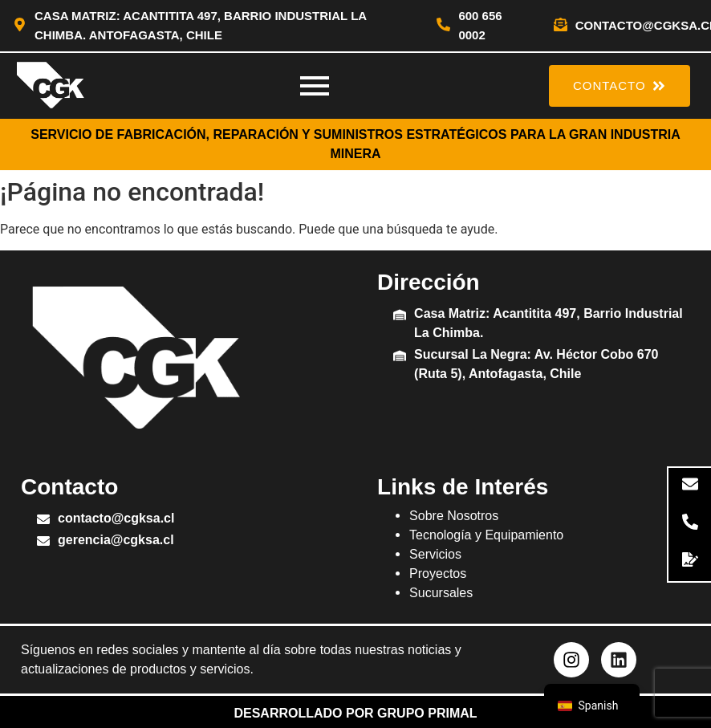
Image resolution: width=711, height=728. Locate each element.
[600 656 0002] (443, 26)
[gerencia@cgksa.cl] (43, 542)
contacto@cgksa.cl (116, 518)
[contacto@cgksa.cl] (560, 26)
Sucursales (441, 593)
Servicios (435, 554)
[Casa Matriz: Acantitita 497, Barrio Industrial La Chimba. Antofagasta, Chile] (19, 26)
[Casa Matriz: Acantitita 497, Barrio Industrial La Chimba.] (399, 315)
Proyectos (437, 573)
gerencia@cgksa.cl (116, 540)
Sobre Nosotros (453, 516)
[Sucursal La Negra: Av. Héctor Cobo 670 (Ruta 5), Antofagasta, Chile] (399, 356)
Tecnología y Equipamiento (486, 535)
